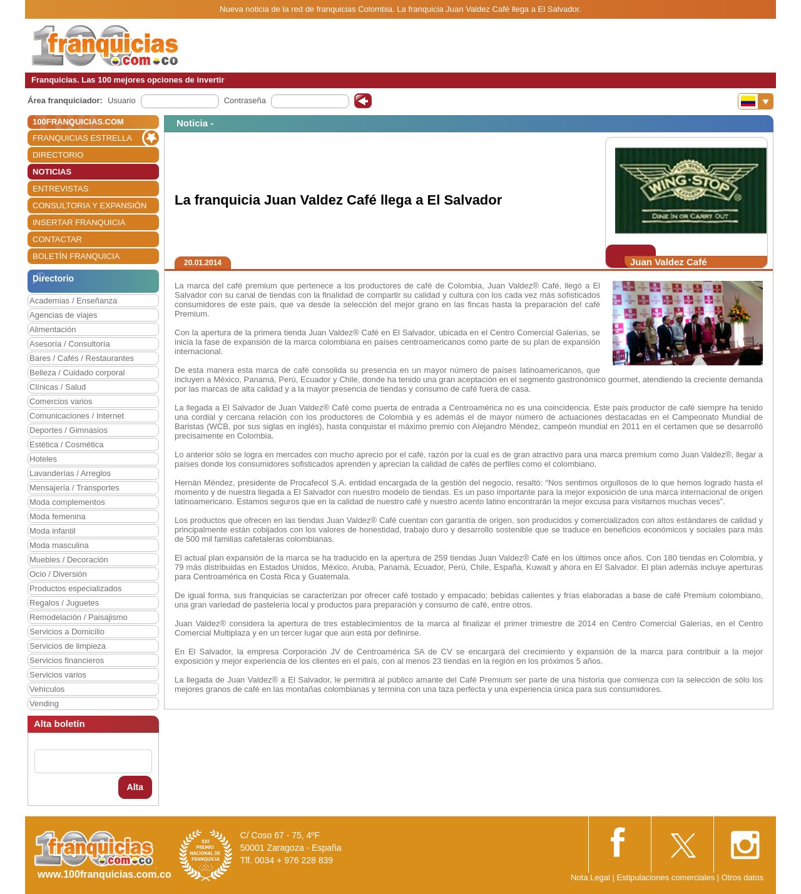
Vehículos (46, 689)
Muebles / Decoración (68, 559)
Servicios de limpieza (67, 646)
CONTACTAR (57, 239)
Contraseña (245, 100)
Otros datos (742, 877)
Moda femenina (57, 516)
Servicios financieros (66, 660)
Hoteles (43, 459)
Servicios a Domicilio (67, 631)
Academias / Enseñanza (73, 300)
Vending (44, 703)
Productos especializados (75, 588)
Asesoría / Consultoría (69, 343)
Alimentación (52, 329)
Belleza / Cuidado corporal (77, 372)
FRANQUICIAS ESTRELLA (82, 138)
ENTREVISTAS (60, 188)
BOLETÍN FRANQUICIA (76, 256)
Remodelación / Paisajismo (78, 617)
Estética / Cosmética (66, 444)
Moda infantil (52, 531)
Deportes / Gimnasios (68, 430)
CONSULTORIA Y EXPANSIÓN (89, 205)
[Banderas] (755, 101)
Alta (135, 787)
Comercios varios (60, 401)
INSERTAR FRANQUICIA (79, 222)
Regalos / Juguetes (64, 602)
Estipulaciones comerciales (666, 877)
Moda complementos (67, 502)
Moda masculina (59, 545)
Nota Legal (590, 877)
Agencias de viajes (63, 315)
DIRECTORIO (58, 155)
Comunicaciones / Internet (76, 415)
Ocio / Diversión (58, 574)
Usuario (122, 100)
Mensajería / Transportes (74, 487)
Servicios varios (57, 674)
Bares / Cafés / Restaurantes (81, 358)
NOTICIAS (52, 171)
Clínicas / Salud (57, 387)
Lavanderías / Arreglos (70, 473)
